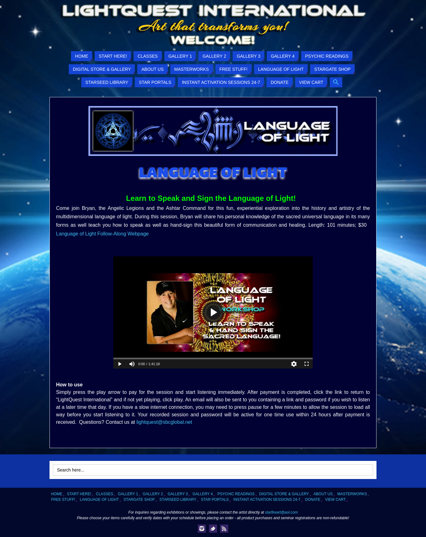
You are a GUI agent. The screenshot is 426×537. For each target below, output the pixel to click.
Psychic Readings (235, 494)
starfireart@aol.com (281, 512)
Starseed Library (177, 499)
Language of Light (99, 499)
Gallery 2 (153, 494)
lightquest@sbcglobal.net (164, 422)
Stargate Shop (139, 499)
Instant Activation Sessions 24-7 (267, 499)
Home (56, 494)
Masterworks (352, 494)
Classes (104, 494)
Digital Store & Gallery (284, 494)
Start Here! (79, 494)
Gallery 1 (128, 494)
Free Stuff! (63, 499)
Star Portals (215, 499)
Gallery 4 (202, 494)
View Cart (335, 499)
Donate (312, 499)
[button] (336, 82)
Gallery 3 (178, 494)
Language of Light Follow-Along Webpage (102, 233)
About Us (323, 494)
